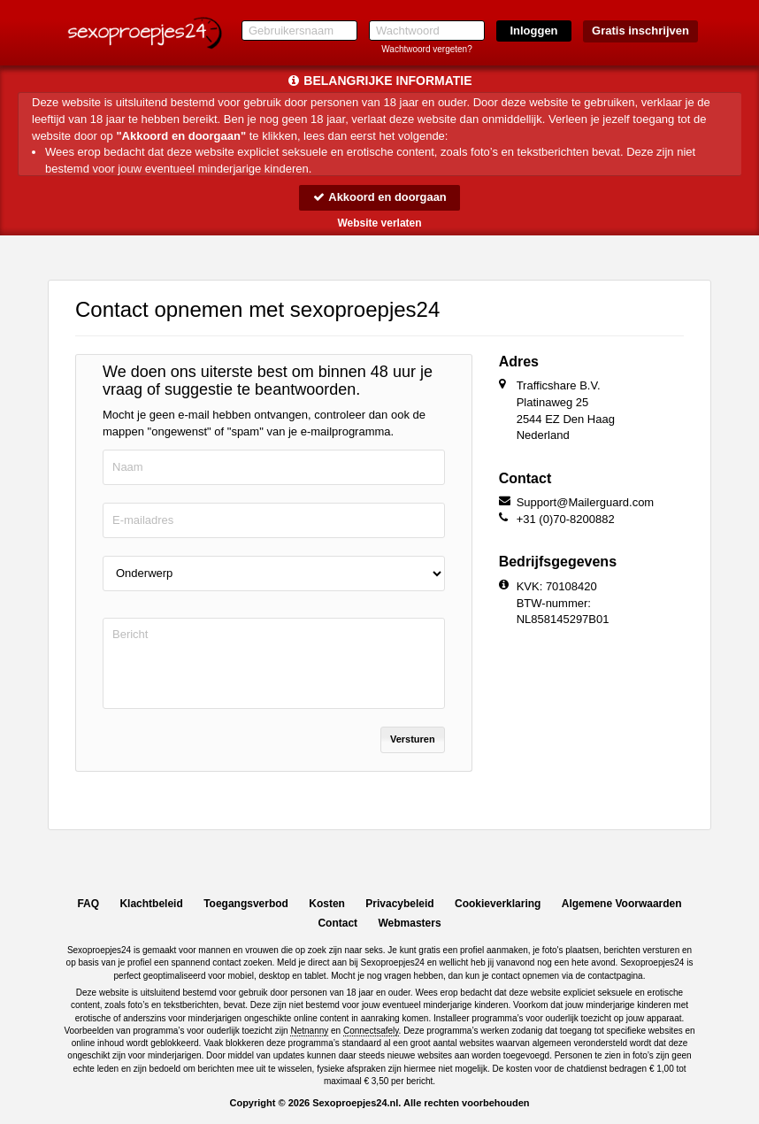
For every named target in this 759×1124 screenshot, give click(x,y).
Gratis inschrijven (640, 30)
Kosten (327, 903)
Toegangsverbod (245, 903)
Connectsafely (371, 1030)
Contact (337, 923)
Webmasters (409, 923)
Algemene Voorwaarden (622, 903)
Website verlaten (379, 223)
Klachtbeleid (150, 903)
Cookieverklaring (497, 903)
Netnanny (309, 1030)
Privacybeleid (399, 903)
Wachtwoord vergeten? (426, 49)
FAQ (88, 903)
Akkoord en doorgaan (379, 197)
